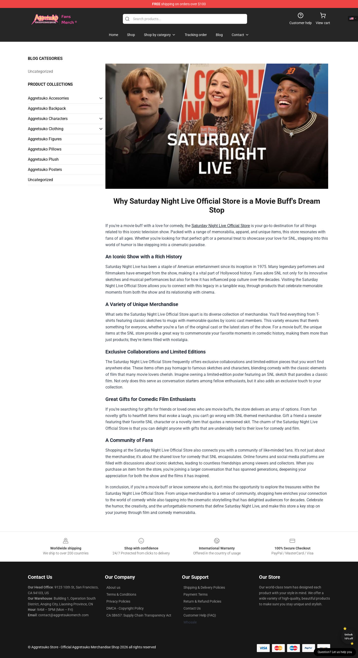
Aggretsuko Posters (45, 169)
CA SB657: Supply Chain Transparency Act (138, 615)
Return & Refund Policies (202, 601)
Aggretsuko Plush (43, 159)
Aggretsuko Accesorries (48, 98)
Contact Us (192, 608)
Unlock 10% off (348, 636)
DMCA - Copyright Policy (125, 608)
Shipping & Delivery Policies (204, 587)
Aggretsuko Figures (45, 139)
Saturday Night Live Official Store (220, 226)
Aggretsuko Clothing (45, 128)
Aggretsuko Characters (48, 118)
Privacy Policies (118, 601)
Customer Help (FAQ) (199, 615)
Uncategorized (40, 71)
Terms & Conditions (121, 594)
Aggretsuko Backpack (47, 108)
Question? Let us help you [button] (335, 652)
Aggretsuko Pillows (44, 149)
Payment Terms (195, 594)
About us (113, 587)
